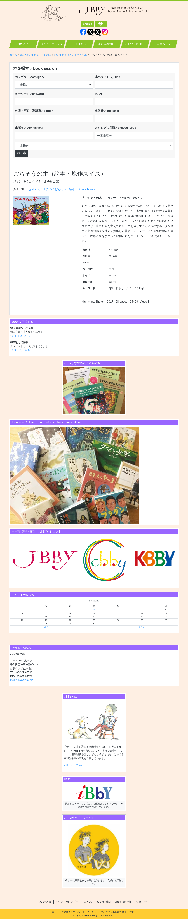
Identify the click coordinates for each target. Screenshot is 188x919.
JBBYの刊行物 (134, 43)
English (87, 23)
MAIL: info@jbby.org (22, 680)
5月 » (141, 627)
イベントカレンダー (52, 45)
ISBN (98, 93)
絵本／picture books (82, 189)
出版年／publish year (29, 127)
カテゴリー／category (29, 77)
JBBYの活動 (105, 43)
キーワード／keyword (29, 93)
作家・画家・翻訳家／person (34, 110)
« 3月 (46, 627)
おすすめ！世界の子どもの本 (47, 189)
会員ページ (163, 43)
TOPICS (78, 43)
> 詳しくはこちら (20, 335)
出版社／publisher (107, 110)
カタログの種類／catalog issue (115, 127)
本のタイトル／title (107, 77)
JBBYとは (22, 43)
